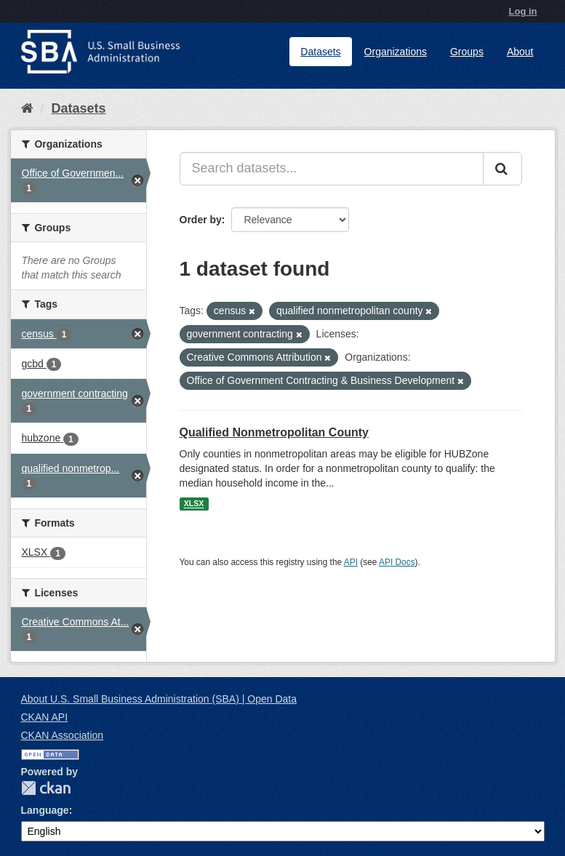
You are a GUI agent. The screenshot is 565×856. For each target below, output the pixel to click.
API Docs (397, 562)
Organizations (395, 51)
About (520, 51)
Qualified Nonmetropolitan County (274, 432)
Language (45, 810)
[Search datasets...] (332, 168)
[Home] (27, 108)
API (351, 562)
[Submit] (502, 168)
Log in (523, 11)
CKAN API (44, 717)
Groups (467, 51)
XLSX (194, 504)
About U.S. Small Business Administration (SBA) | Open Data (159, 699)
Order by (201, 219)
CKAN (46, 788)
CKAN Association (62, 735)
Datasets (320, 51)
